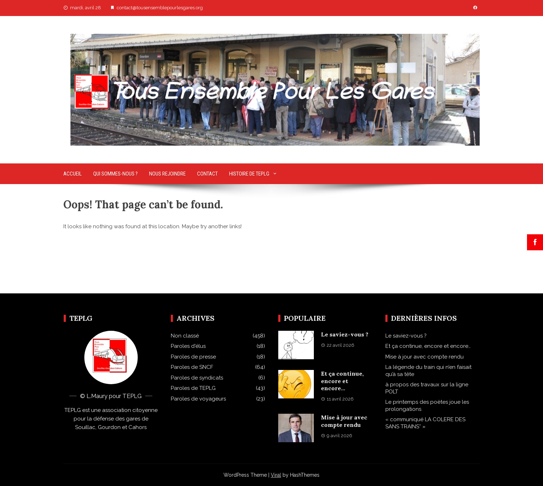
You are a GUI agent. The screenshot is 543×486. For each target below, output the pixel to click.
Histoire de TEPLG (249, 174)
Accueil (72, 174)
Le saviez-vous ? (344, 334)
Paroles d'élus (188, 346)
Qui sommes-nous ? (115, 174)
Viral (276, 475)
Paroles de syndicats (197, 378)
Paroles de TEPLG (193, 388)
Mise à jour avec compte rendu (344, 421)
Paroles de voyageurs (198, 399)
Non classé (185, 336)
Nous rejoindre (167, 174)
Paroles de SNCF (192, 367)
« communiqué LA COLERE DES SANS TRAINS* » (425, 423)
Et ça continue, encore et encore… (342, 381)
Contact (207, 174)
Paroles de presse (193, 357)
